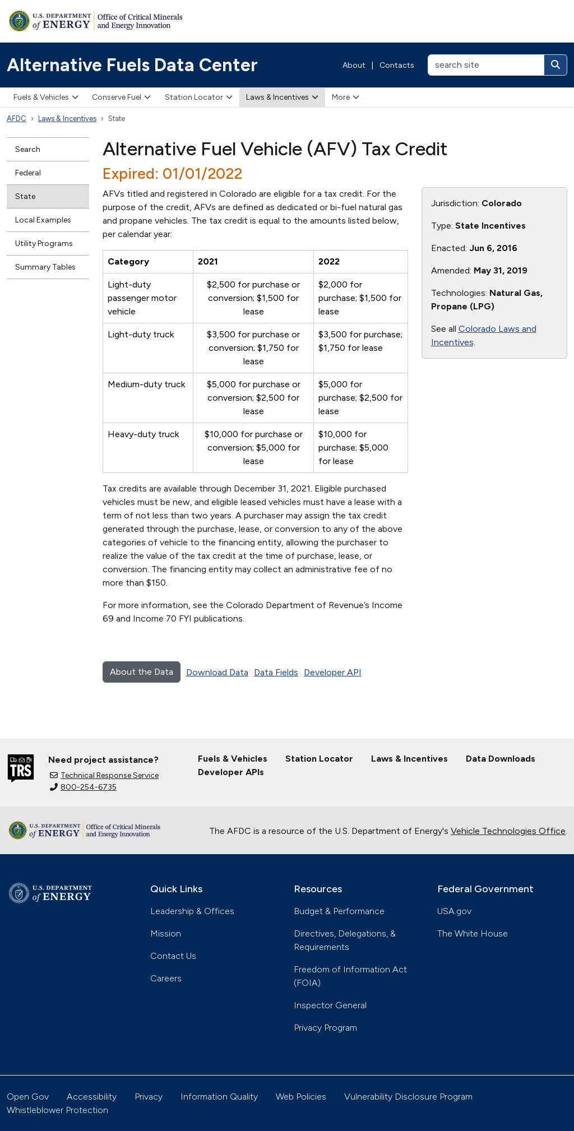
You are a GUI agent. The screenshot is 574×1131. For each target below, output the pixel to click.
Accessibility (92, 1096)
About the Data (141, 671)
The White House (472, 933)
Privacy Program (325, 1027)
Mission (165, 933)
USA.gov (454, 911)
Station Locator (199, 97)
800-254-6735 (83, 787)
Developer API (333, 672)
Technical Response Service (104, 775)
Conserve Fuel (121, 97)
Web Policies (301, 1096)
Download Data (217, 672)
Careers (166, 978)
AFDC (16, 118)
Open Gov (28, 1096)
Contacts (396, 65)
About (353, 65)
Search (27, 149)
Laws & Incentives (282, 97)
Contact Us (173, 956)
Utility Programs (44, 243)
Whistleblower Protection (57, 1110)
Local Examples (43, 220)
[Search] (555, 65)
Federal (28, 173)
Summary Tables (45, 267)
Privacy (149, 1096)
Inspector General (330, 1005)
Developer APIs (231, 772)
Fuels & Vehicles (45, 97)
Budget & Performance (339, 911)
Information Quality (219, 1096)
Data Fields (276, 672)
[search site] (486, 65)
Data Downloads (500, 758)
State (25, 196)
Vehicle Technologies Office (508, 831)
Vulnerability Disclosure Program (408, 1096)
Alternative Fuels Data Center (132, 65)
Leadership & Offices (192, 911)
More (345, 97)
